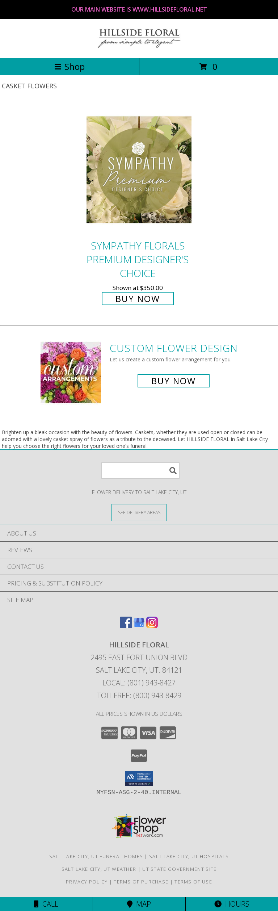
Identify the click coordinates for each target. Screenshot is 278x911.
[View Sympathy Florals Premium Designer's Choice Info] (139, 169)
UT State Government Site (179, 869)
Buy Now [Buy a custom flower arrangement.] (173, 381)
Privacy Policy (87, 881)
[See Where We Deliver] (139, 512)
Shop (69, 66)
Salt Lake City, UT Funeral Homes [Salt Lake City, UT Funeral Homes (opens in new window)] (96, 856)
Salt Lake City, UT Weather (99, 869)
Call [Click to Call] (46, 904)
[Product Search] (140, 470)
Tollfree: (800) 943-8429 (139, 695)
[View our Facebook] (126, 626)
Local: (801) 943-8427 (139, 683)
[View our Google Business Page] (139, 626)
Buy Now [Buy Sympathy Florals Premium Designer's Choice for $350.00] (137, 299)
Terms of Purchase (141, 881)
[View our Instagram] (152, 626)
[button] (139, 778)
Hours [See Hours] (231, 904)
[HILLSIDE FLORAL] (139, 47)
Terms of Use (193, 881)
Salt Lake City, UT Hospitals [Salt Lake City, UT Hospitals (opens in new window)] (189, 856)
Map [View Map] (139, 904)
